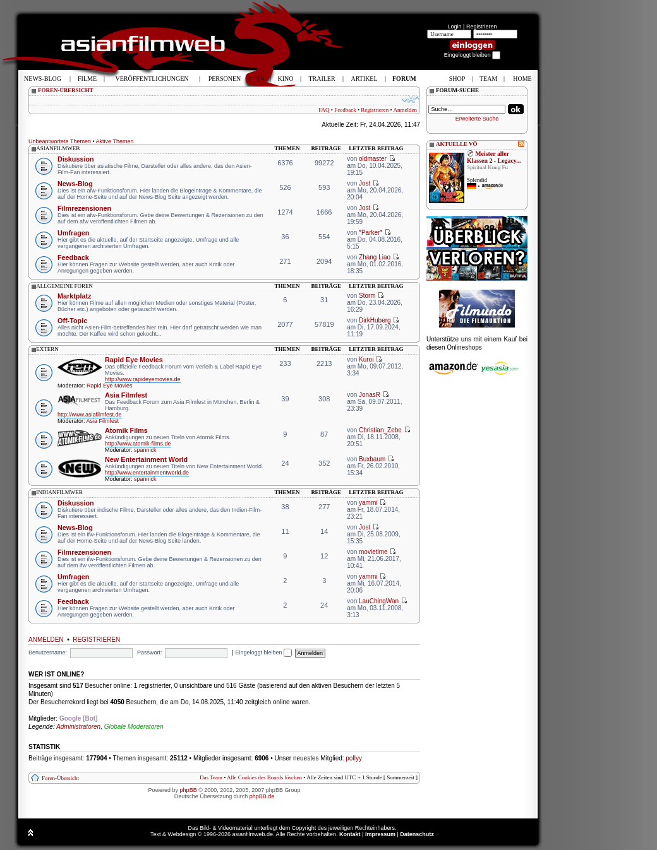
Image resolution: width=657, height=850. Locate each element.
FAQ (323, 110)
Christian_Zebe (380, 430)
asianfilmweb (58, 148)
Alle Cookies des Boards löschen (264, 777)
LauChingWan (379, 601)
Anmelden (406, 110)
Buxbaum (372, 459)
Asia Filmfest (126, 395)
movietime (373, 551)
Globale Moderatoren (134, 726)
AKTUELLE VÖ (457, 144)
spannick (145, 450)
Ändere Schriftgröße (411, 99)
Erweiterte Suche (477, 118)
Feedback (345, 110)
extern (47, 349)
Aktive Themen (115, 141)
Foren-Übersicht (60, 778)
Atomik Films (126, 430)
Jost (364, 183)
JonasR (369, 394)
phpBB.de (262, 796)
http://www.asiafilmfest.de (89, 414)
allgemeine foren (64, 286)
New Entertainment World (146, 459)
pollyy (354, 758)
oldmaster (373, 158)
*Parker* (370, 232)
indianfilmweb (59, 492)
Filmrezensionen (84, 208)
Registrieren (481, 26)
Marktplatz (74, 296)
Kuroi (366, 359)
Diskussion (75, 159)
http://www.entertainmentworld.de (147, 472)
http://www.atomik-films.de (138, 443)
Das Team (211, 777)
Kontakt (350, 834)
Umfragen (73, 233)
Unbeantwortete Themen (59, 141)
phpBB (188, 790)
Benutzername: (47, 652)
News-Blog (75, 183)
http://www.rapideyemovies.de (143, 379)
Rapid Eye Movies (134, 359)
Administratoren (78, 726)
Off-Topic (72, 320)
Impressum (380, 834)
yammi (368, 502)
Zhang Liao (374, 257)
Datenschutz (417, 834)
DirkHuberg (375, 320)
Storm (367, 295)
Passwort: (149, 652)
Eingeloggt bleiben (263, 652)
